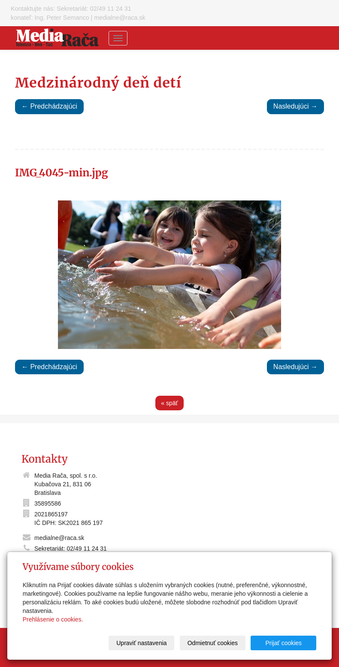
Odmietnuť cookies (213, 643)
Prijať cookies (284, 643)
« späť (169, 403)
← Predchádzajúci (49, 106)
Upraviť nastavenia (141, 643)
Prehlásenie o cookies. (53, 619)
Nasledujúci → (295, 106)
